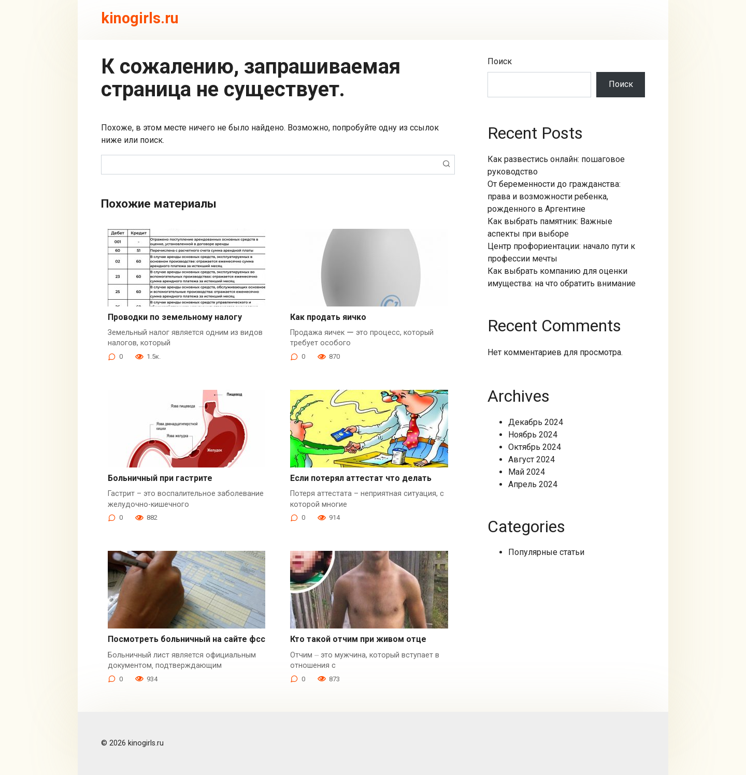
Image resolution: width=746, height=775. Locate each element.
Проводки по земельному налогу (175, 317)
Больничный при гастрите (160, 478)
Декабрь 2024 (535, 422)
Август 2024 (531, 459)
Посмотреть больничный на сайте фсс (186, 639)
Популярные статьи (546, 552)
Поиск (499, 61)
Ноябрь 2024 (532, 435)
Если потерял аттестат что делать (361, 478)
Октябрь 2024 (534, 447)
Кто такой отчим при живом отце (358, 639)
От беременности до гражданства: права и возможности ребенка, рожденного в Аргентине (554, 196)
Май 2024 (526, 472)
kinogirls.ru (140, 18)
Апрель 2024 (532, 484)
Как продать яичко (328, 317)
